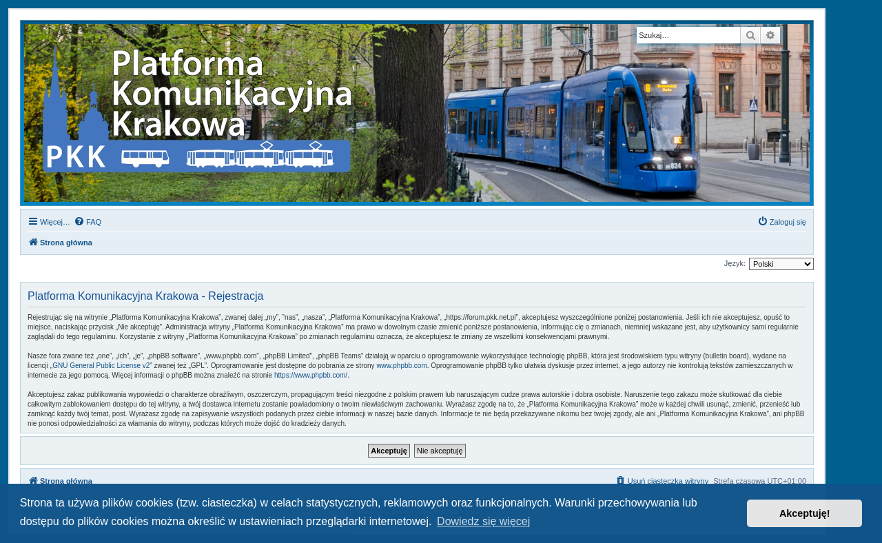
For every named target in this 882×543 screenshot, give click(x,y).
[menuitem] (87, 222)
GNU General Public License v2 (101, 365)
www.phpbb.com (401, 365)
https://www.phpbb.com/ (310, 375)
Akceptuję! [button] (804, 513)
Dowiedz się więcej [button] (483, 521)
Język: (735, 263)
